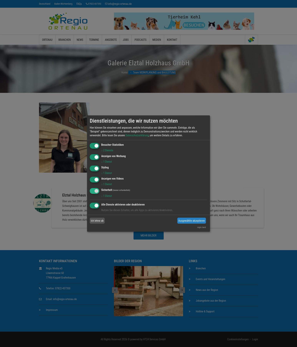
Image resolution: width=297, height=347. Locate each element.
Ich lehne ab (97, 220)
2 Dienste (107, 150)
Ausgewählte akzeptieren (191, 220)
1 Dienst (106, 161)
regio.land (201, 227)
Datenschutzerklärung (137, 135)
